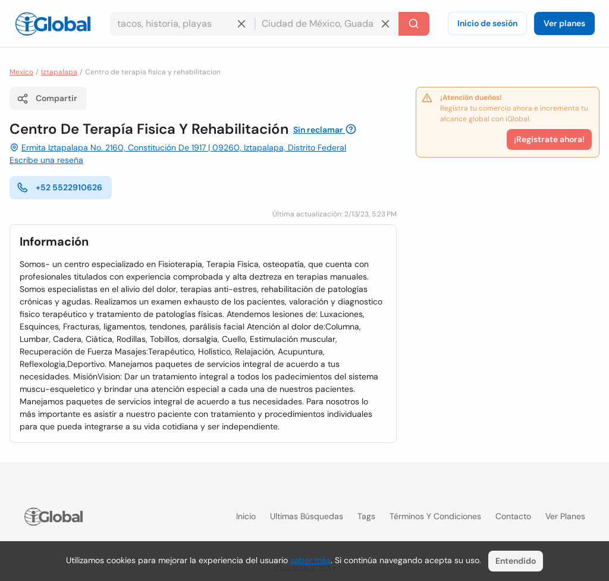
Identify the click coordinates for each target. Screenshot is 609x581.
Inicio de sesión (487, 23)
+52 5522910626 (59, 187)
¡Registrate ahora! (549, 139)
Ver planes (564, 23)
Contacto (513, 516)
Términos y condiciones (435, 516)
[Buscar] (413, 24)
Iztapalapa (59, 72)
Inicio (246, 516)
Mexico (21, 72)
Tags (366, 516)
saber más (310, 560)
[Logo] (53, 24)
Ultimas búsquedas (306, 516)
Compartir (47, 99)
